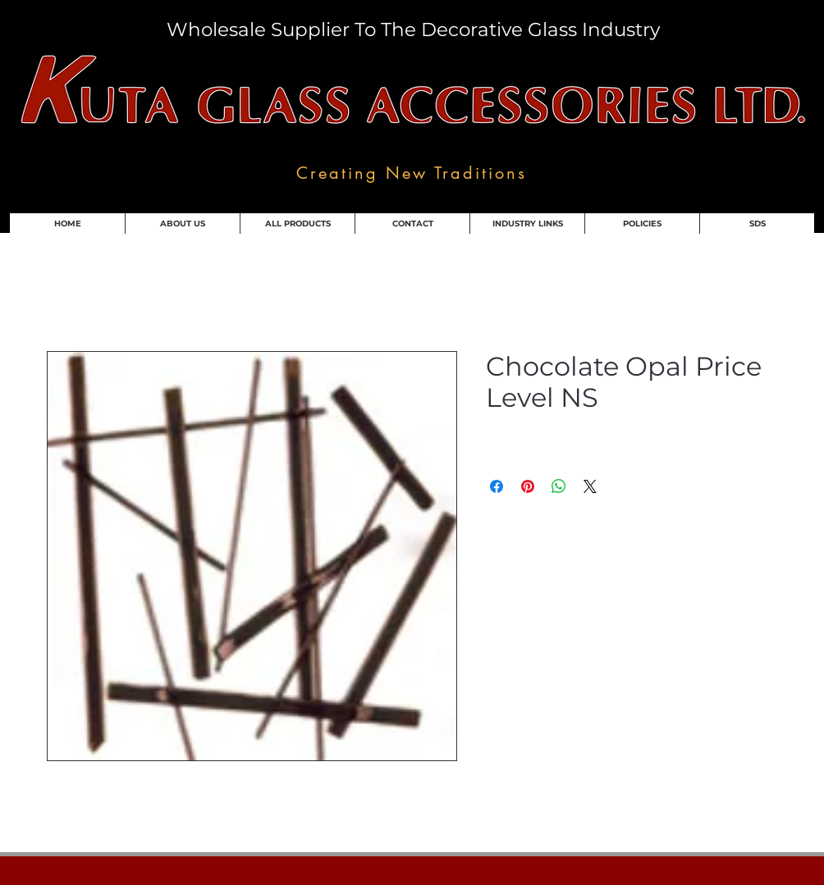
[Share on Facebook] (496, 486)
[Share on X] (590, 486)
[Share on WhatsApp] (559, 486)
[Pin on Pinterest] (528, 486)
